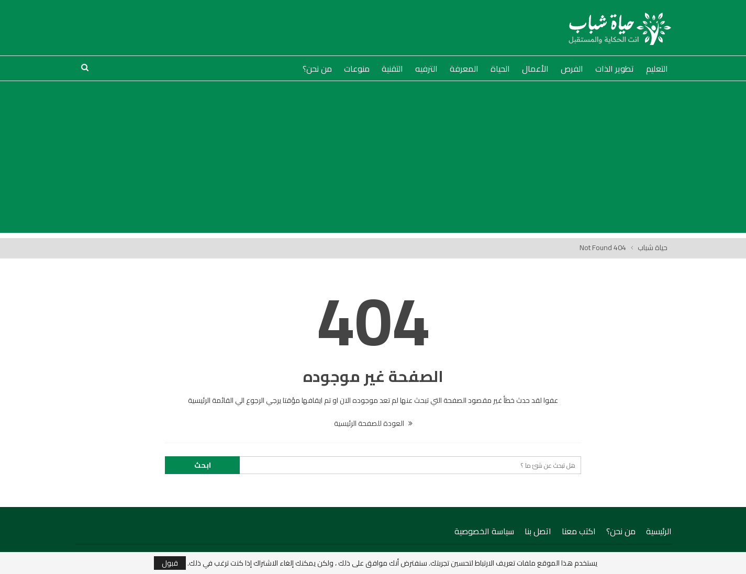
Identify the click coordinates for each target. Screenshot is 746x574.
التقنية (392, 68)
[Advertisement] (373, 159)
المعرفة (464, 68)
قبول (170, 563)
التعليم (657, 68)
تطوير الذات (614, 68)
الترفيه (426, 68)
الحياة (500, 68)
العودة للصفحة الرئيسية (373, 423)
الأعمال (535, 68)
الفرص (572, 68)
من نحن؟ (317, 68)
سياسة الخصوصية (484, 531)
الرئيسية (659, 531)
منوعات (357, 68)
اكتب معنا (579, 531)
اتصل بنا (538, 531)
